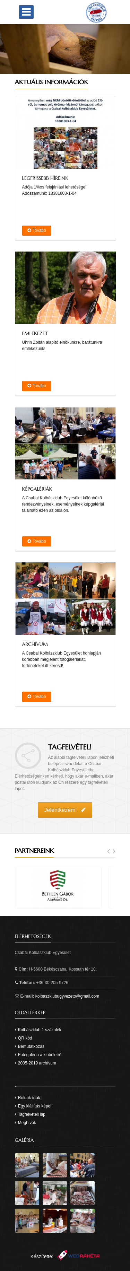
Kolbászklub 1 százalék (39, 1029)
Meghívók (27, 1122)
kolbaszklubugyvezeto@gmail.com (67, 996)
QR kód (25, 1038)
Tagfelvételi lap (31, 1114)
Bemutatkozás (31, 1046)
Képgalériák (37, 489)
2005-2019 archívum (37, 1063)
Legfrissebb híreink (45, 178)
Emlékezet (35, 333)
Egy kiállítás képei (34, 1106)
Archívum (35, 644)
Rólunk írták (29, 1097)
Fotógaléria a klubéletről (40, 1054)
